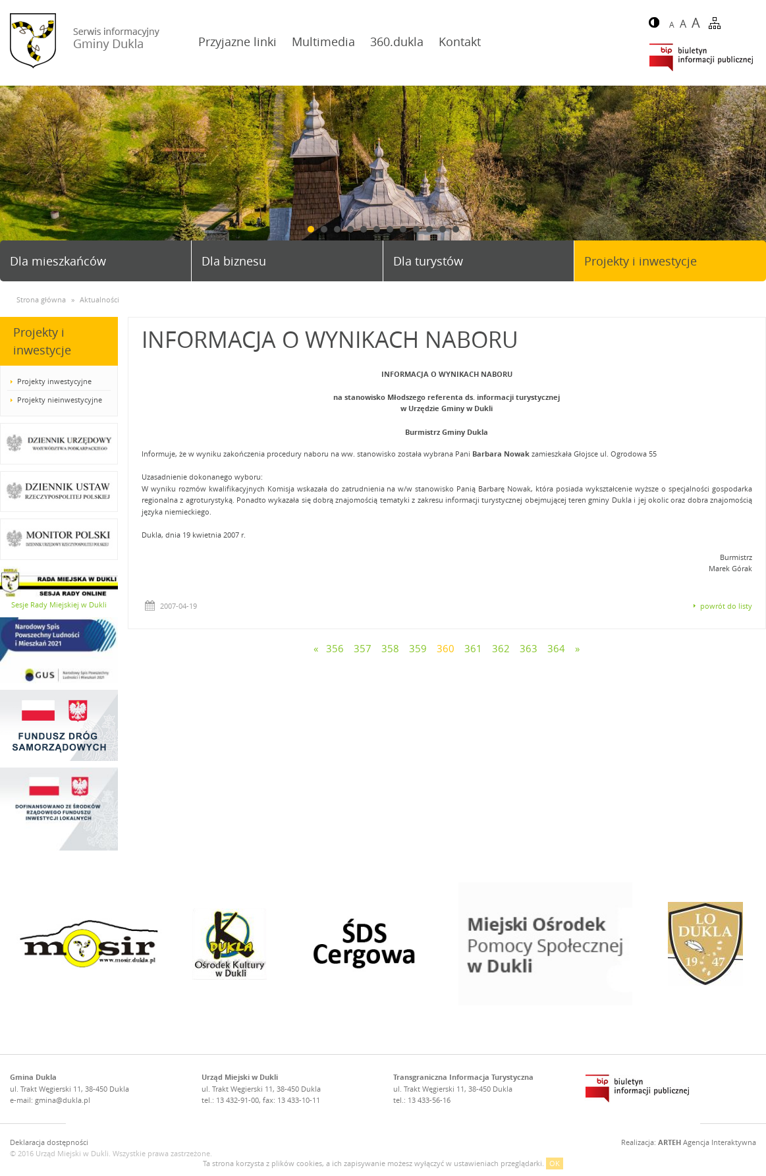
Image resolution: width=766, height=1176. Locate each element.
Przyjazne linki (237, 41)
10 (429, 229)
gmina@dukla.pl (62, 1100)
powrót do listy (726, 606)
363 (528, 648)
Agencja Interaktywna (707, 1142)
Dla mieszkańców (58, 261)
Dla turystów (428, 261)
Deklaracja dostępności (49, 1142)
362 (501, 648)
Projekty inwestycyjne (54, 381)
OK (554, 1163)
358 (390, 648)
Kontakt (460, 41)
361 (473, 648)
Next (750, 177)
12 (455, 229)
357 (362, 648)
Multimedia (323, 41)
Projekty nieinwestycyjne (59, 400)
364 (556, 648)
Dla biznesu (234, 261)
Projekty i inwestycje (640, 261)
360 (445, 648)
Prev (15, 177)
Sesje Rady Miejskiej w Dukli (59, 604)
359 (418, 648)
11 (442, 229)
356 (335, 648)
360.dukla (397, 41)
